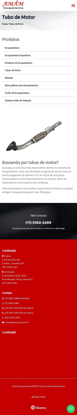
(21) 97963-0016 (12, 318)
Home (4, 24)
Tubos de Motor (16, 24)
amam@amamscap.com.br (17, 322)
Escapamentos (12, 48)
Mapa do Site (38, 397)
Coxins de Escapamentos (17, 93)
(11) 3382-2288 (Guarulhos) (17, 298)
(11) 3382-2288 (38, 222)
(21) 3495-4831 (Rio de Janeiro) (19, 313)
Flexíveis (9, 78)
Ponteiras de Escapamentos (18, 63)
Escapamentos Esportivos (18, 55)
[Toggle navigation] (73, 5)
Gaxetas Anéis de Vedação (18, 100)
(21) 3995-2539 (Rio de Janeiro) (19, 308)
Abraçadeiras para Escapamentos (21, 85)
